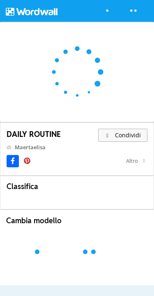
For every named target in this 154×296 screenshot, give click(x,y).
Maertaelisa (24, 154)
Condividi (123, 135)
